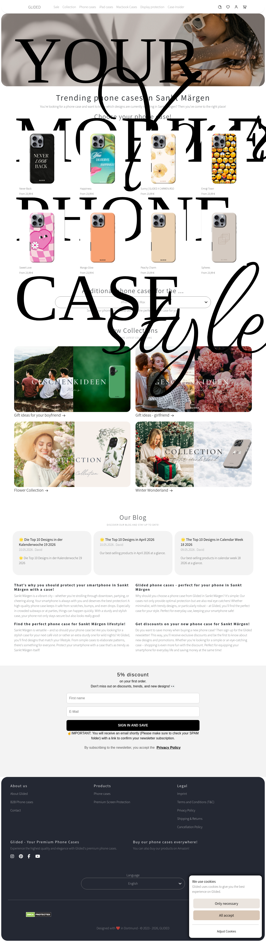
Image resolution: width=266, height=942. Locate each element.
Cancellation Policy (189, 827)
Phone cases (87, 7)
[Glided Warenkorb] (245, 8)
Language (133, 875)
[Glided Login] (236, 8)
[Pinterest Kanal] (23, 856)
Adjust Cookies (226, 931)
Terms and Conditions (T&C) (195, 802)
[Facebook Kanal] (31, 856)
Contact (15, 810)
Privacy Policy (169, 748)
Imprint (182, 794)
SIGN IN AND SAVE (133, 725)
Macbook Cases (126, 7)
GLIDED (34, 7)
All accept (226, 915)
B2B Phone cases (21, 802)
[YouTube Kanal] (39, 856)
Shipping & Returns (189, 818)
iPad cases (106, 7)
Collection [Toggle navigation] (69, 7)
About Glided (19, 794)
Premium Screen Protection (112, 802)
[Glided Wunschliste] (220, 8)
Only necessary (226, 903)
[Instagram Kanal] (14, 856)
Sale (56, 7)
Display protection (152, 7)
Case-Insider (176, 7)
